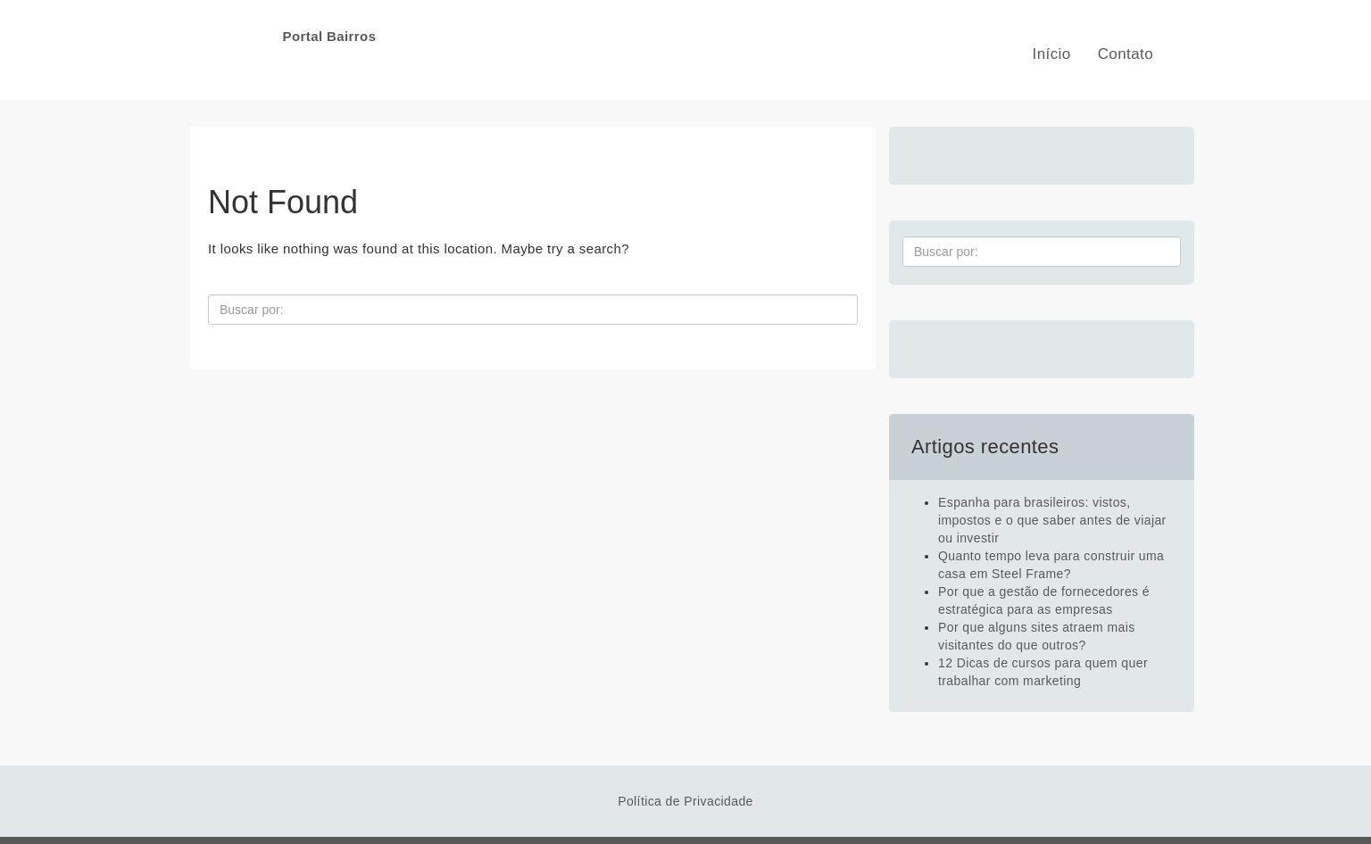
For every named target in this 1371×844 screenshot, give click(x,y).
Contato (1125, 54)
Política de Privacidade (685, 801)
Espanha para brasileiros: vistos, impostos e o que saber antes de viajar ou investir (1052, 520)
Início (1052, 54)
